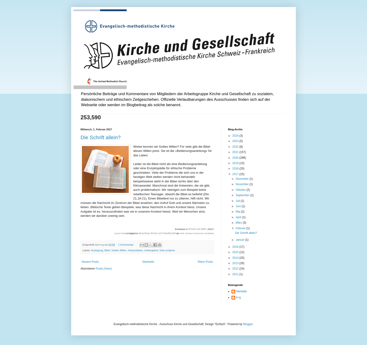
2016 (235, 246)
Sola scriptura (167, 250)
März (239, 222)
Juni (239, 206)
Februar (241, 228)
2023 (235, 141)
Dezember (243, 178)
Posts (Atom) (104, 268)
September (243, 195)
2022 (235, 146)
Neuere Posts (90, 261)
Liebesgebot (151, 250)
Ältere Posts (205, 261)
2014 (235, 257)
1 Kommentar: (126, 244)
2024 (235, 135)
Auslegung (97, 250)
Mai (238, 211)
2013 (235, 263)
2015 (235, 252)
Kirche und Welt (197, 229)
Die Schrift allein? (101, 137)
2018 (235, 168)
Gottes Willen (118, 250)
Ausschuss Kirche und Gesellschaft (157, 233)
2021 (235, 152)
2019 (235, 163)
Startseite (148, 261)
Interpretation (135, 250)
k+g (238, 297)
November (243, 184)
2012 (235, 268)
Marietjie (241, 291)
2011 (235, 274)
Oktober (241, 189)
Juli (238, 200)
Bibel (107, 250)
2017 (235, 174)
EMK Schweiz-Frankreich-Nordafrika (197, 233)
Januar (240, 239)
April (239, 217)
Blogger (248, 324)
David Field (119, 233)
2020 (235, 157)
